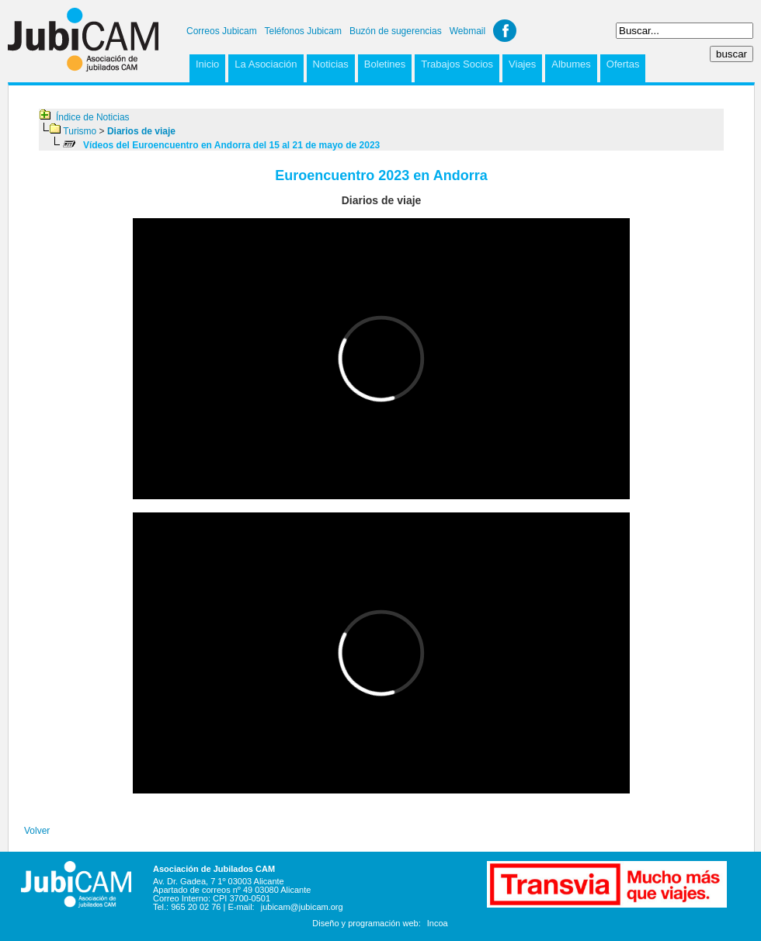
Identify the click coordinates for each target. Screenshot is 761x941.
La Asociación (266, 64)
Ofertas (623, 64)
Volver (37, 830)
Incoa (437, 923)
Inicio (207, 64)
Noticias (331, 64)
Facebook (504, 30)
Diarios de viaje (141, 131)
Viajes (522, 64)
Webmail (467, 31)
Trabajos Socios (457, 64)
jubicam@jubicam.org (302, 906)
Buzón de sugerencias (395, 31)
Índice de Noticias (93, 117)
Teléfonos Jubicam (303, 31)
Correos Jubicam (221, 31)
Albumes (571, 64)
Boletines (384, 64)
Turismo (79, 131)
